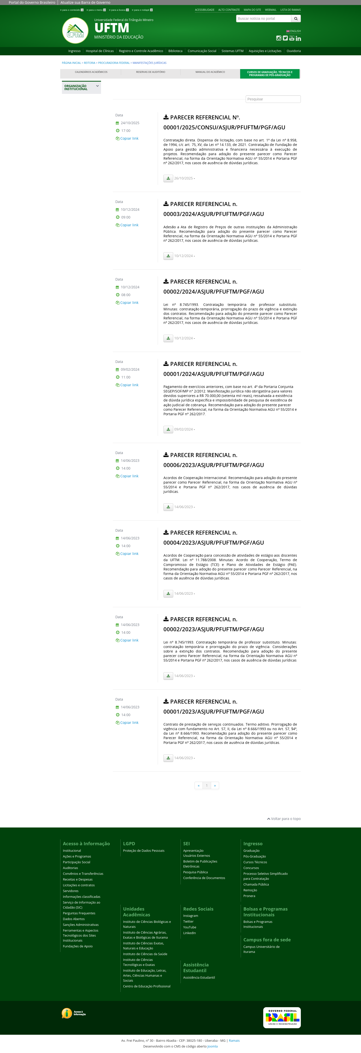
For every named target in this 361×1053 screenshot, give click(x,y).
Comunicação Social (202, 51)
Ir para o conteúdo (72, 10)
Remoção (250, 890)
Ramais (234, 1040)
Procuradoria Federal (114, 63)
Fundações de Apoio (78, 946)
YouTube (189, 927)
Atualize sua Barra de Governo (85, 2)
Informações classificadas (81, 897)
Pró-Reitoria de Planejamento (79, 318)
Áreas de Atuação (81, 160)
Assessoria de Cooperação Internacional (78, 386)
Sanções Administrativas (81, 925)
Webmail (271, 10)
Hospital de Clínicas (100, 51)
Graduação (251, 851)
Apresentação (193, 851)
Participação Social (76, 862)
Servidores (70, 891)
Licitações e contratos (79, 885)
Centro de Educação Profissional (146, 986)
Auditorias (70, 868)
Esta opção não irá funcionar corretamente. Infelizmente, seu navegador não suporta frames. (207, 438)
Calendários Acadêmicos (91, 72)
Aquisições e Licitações (265, 51)
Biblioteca (175, 51)
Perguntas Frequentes (79, 913)
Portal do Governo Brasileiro (32, 2)
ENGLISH (295, 31)
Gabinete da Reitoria (82, 134)
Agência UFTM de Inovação (81, 435)
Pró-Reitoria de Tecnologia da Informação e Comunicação (79, 353)
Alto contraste (229, 10)
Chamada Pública (256, 884)
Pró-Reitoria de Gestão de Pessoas (82, 305)
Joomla (213, 1046)
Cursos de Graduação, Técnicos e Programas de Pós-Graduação (270, 74)
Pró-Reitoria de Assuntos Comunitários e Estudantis (79, 244)
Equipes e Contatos (82, 190)
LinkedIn (189, 933)
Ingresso (74, 51)
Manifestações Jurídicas (79, 171)
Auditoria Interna (80, 143)
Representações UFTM (79, 213)
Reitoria (89, 63)
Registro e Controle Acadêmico (141, 51)
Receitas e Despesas (78, 879)
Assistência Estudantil (199, 977)
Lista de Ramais (291, 10)
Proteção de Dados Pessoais (143, 851)
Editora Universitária (77, 401)
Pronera (249, 896)
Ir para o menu (96, 10)
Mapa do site (252, 10)
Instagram (190, 916)
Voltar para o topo (284, 818)
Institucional (72, 851)
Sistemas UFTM (233, 51)
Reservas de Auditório (150, 72)
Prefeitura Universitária (77, 371)
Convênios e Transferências (83, 874)
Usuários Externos (196, 856)
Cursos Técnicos (255, 862)
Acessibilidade (204, 10)
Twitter (188, 921)
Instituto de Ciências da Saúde (145, 954)
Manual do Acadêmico (210, 72)
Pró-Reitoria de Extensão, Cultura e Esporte (81, 289)
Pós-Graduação (254, 856)
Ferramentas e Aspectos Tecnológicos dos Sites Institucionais (80, 935)
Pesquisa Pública (195, 872)
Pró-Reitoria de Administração (79, 262)
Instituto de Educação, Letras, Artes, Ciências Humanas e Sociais (144, 975)
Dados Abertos (74, 919)
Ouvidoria (294, 51)
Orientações (77, 182)
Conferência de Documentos (204, 878)
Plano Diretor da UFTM (79, 201)
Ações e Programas (77, 856)
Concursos (251, 868)
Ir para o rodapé (142, 10)
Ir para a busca (119, 10)
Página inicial (71, 63)
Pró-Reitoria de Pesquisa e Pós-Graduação (79, 333)
